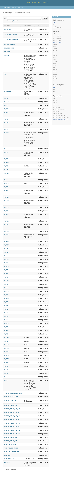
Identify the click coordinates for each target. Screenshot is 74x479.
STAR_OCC (7, 455)
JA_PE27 (6, 190)
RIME (54, 57)
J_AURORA (7, 51)
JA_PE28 (6, 197)
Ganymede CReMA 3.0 (59, 109)
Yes (54, 89)
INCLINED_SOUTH (9, 48)
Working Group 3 (57, 40)
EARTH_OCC (7, 29)
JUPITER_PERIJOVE (10, 400)
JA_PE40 (6, 259)
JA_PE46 (6, 280)
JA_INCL (6, 55)
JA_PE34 (6, 231)
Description (27, 26)
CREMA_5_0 (56, 111)
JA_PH (6, 380)
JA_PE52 (6, 305)
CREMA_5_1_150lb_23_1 (60, 115)
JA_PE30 (6, 211)
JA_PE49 (6, 291)
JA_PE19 (6, 152)
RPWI (54, 63)
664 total (15, 21)
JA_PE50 (6, 298)
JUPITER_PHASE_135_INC (12, 419)
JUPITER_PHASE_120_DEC (12, 409)
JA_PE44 (6, 273)
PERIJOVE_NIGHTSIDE (11, 448)
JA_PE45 (6, 277)
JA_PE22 (6, 169)
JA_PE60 (6, 337)
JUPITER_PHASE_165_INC (12, 434)
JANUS (55, 48)
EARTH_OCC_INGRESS (11, 39)
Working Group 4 (57, 42)
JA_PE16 (6, 129)
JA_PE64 (6, 348)
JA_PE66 (6, 355)
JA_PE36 (6, 241)
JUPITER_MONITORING (11, 396)
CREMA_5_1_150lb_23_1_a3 (61, 117)
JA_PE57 (6, 323)
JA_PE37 (6, 245)
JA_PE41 (6, 263)
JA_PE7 (6, 369)
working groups (57, 27)
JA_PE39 (6, 252)
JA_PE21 (6, 166)
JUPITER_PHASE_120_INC (12, 412)
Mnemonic (7, 26)
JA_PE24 (6, 180)
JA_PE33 (6, 224)
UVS (54, 53)
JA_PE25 (6, 183)
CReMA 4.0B (56, 107)
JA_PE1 (6, 98)
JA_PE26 (6, 187)
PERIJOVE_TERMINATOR (11, 451)
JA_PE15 (6, 122)
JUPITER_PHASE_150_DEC (12, 423)
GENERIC (55, 44)
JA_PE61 (6, 341)
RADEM (55, 70)
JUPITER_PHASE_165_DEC (12, 430)
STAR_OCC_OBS (9, 458)
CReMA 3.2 (56, 105)
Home (4, 7)
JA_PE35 (6, 235)
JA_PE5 (6, 295)
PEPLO (55, 55)
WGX (54, 46)
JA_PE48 (6, 287)
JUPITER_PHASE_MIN (10, 441)
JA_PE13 (6, 112)
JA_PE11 (6, 105)
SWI (54, 59)
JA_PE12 (6, 109)
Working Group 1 (57, 36)
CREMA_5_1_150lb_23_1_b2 (61, 120)
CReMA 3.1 (56, 103)
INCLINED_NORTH (9, 44)
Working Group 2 (57, 38)
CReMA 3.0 (56, 101)
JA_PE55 (6, 316)
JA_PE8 (6, 373)
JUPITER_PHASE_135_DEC (12, 416)
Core (8, 7)
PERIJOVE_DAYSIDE (10, 444)
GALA (54, 68)
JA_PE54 (6, 312)
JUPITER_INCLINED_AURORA (13, 393)
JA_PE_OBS (7, 91)
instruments (56, 25)
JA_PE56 (6, 320)
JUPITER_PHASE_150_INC (12, 426)
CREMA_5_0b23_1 (58, 113)
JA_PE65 (6, 352)
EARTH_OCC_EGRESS (10, 34)
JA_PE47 (6, 284)
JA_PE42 (6, 266)
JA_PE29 (6, 200)
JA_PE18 (6, 148)
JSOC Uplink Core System (37, 2)
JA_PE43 (6, 270)
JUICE (55, 74)
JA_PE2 (6, 159)
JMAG (55, 61)
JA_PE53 (6, 309)
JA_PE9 (6, 376)
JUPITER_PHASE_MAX (11, 437)
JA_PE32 (6, 221)
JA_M (5, 74)
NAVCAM (55, 72)
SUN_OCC (7, 462)
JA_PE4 (6, 255)
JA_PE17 (6, 133)
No (54, 91)
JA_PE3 (6, 207)
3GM (54, 65)
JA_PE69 (6, 366)
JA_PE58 (6, 327)
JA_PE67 (6, 359)
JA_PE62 (6, 344)
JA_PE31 (6, 214)
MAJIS (55, 51)
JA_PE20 (6, 162)
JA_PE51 (6, 302)
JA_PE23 (6, 173)
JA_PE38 (6, 248)
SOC (54, 76)
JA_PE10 (6, 101)
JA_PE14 (6, 119)
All (54, 22)
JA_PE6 (6, 334)
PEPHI (55, 78)
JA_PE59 (6, 330)
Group (40, 26)
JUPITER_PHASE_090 (10, 405)
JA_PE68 (6, 362)
